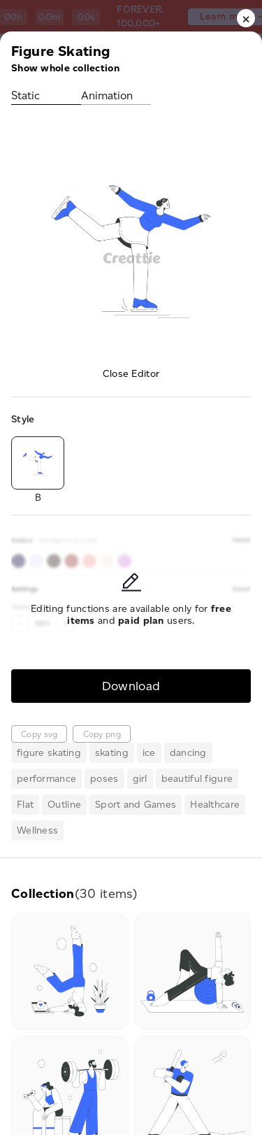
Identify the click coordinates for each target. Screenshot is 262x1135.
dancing (188, 753)
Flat (25, 805)
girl (140, 779)
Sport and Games (135, 805)
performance (46, 779)
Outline (64, 805)
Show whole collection (65, 68)
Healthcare (215, 805)
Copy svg (39, 734)
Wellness (37, 830)
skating (112, 753)
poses (104, 779)
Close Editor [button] (131, 374)
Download (131, 685)
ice (149, 753)
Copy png (102, 734)
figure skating (49, 753)
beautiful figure (197, 779)
